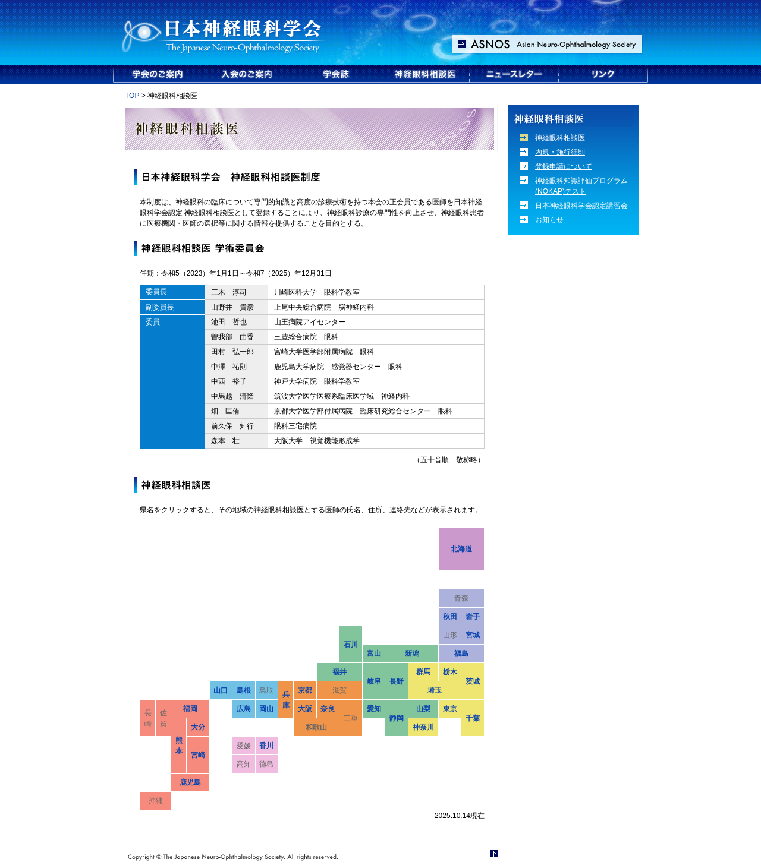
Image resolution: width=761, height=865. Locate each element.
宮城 (473, 635)
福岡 (190, 709)
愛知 (374, 709)
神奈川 (423, 727)
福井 (339, 672)
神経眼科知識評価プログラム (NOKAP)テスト (581, 185)
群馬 (423, 672)
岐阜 (374, 681)
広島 (244, 709)
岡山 (266, 709)
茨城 (473, 681)
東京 (450, 709)
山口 (220, 690)
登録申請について (563, 166)
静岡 (396, 718)
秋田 (450, 617)
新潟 (412, 653)
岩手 (473, 617)
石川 (351, 644)
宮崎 (198, 755)
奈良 (327, 709)
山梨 (423, 709)
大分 (198, 727)
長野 (396, 681)
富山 (374, 653)
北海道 (461, 549)
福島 (461, 653)
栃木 (450, 672)
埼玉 (434, 690)
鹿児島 (190, 782)
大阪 (305, 709)
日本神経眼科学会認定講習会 (581, 205)
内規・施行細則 (560, 152)
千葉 (473, 718)
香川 (266, 745)
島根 (244, 690)
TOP (132, 95)
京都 (305, 690)
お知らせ (549, 220)
